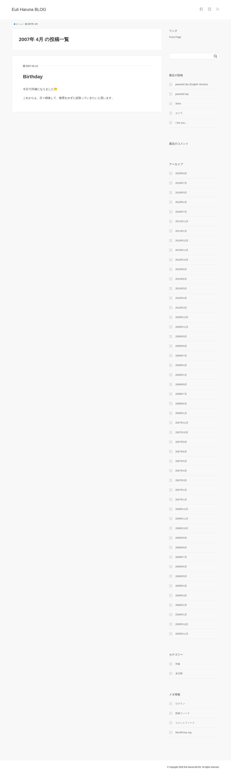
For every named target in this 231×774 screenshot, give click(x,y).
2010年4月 (181, 298)
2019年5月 (181, 192)
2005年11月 (181, 633)
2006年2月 (181, 605)
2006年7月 (181, 557)
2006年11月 (181, 518)
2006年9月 (181, 537)
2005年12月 (181, 624)
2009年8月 (181, 346)
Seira (178, 103)
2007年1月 (181, 499)
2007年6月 (181, 451)
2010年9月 (181, 269)
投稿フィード (182, 713)
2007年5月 (181, 461)
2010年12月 (181, 240)
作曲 (177, 663)
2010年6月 (181, 279)
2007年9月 (181, 442)
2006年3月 (181, 595)
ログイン (180, 703)
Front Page (175, 37)
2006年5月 (181, 576)
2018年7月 (181, 211)
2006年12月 (181, 509)
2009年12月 (181, 317)
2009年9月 (181, 336)
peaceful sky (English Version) (191, 84)
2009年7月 (181, 355)
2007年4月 (181, 470)
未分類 (179, 673)
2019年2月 (181, 202)
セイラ (179, 113)
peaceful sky (182, 94)
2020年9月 (181, 173)
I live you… (181, 122)
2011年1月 (181, 231)
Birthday (33, 76)
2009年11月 (181, 327)
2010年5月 (181, 288)
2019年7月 (181, 183)
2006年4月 (181, 585)
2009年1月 (181, 374)
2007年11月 (181, 422)
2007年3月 (181, 480)
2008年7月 (181, 394)
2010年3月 (181, 307)
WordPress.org (183, 732)
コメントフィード (185, 722)
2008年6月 (181, 403)
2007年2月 (181, 489)
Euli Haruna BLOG (29, 9)
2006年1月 (181, 614)
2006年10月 (181, 528)
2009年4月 (181, 365)
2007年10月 (181, 432)
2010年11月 (181, 250)
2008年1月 (181, 413)
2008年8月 (181, 384)
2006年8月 (181, 547)
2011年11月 (181, 221)
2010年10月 (181, 259)
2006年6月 (181, 566)
